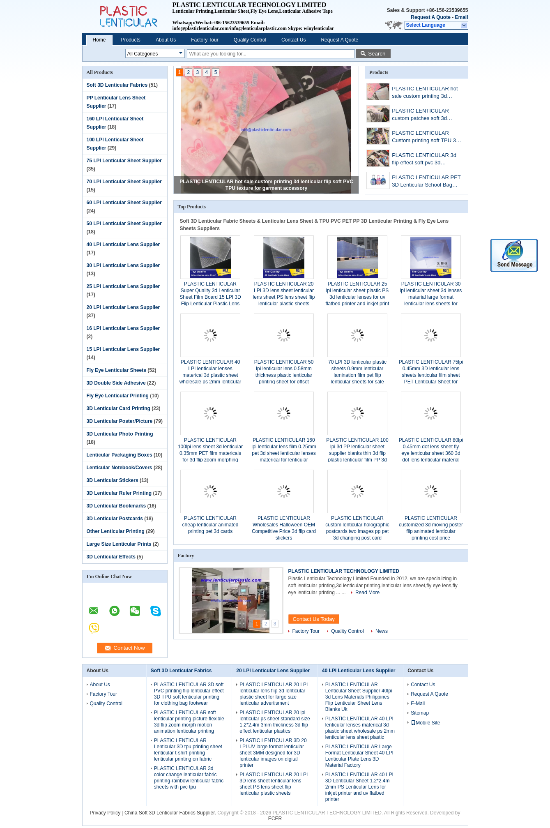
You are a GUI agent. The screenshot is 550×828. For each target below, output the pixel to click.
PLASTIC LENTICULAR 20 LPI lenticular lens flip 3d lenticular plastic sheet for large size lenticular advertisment (273, 694)
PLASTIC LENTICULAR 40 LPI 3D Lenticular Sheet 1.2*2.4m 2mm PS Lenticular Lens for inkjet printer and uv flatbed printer (359, 787)
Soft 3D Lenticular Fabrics (117, 85)
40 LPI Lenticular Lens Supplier (123, 244)
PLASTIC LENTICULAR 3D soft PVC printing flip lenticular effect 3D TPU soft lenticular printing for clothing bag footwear (189, 694)
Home (99, 40)
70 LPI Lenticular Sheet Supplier (124, 182)
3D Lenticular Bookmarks (116, 506)
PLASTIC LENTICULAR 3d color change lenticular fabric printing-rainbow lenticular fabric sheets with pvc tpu (188, 778)
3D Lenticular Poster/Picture (120, 421)
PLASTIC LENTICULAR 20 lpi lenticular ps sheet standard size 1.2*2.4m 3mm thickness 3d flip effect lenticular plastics (274, 722)
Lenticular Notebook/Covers (119, 468)
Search (376, 54)
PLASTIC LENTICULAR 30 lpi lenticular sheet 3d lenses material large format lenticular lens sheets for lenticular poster (431, 297)
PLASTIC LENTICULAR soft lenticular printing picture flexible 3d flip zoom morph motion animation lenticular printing (189, 722)
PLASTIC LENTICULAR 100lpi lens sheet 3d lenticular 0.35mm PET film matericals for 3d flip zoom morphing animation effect (210, 453)
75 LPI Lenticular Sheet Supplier (124, 161)
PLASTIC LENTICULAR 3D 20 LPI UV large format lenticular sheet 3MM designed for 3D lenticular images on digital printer (272, 753)
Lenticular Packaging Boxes (119, 455)
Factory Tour (204, 40)
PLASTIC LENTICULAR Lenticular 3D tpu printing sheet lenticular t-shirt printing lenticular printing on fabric (188, 750)
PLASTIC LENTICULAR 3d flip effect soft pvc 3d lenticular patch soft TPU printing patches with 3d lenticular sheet (424, 159)
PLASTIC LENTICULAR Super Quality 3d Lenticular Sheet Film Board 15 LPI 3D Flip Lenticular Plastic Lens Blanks (210, 297)
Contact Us (293, 40)
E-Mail (418, 703)
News (381, 631)
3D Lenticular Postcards (115, 518)
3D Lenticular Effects (111, 557)
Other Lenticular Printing (116, 531)
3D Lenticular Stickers (112, 480)
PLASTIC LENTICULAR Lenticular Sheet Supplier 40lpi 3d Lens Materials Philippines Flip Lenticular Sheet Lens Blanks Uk (358, 697)
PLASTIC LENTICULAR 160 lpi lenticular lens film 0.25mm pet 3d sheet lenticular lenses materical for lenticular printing (283, 453)
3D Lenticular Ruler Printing (119, 493)
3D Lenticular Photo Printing (120, 434)
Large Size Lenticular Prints (119, 544)
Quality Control (250, 40)
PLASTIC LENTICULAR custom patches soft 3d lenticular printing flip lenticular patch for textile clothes (421, 115)
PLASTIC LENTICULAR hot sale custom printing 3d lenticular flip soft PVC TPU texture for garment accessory (425, 93)
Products (130, 40)
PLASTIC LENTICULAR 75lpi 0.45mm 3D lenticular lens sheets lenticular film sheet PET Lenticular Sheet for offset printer (431, 375)
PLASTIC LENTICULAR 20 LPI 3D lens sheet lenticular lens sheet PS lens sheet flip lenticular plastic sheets (273, 784)
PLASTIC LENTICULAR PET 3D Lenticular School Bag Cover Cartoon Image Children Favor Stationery (426, 181)
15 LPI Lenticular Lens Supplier (123, 349)
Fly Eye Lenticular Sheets (116, 370)
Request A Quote (430, 17)
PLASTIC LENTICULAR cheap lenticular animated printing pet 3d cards (210, 524)
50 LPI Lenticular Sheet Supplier (124, 223)
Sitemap (420, 713)
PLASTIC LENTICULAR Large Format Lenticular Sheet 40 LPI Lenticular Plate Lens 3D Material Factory (359, 756)
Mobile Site (425, 723)
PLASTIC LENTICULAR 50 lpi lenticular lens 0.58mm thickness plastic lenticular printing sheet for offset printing (284, 375)
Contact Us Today (314, 619)
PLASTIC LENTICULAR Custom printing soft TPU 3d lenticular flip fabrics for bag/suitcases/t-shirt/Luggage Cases (427, 137)
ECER (275, 818)
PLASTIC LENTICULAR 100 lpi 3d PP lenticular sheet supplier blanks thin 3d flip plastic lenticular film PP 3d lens (357, 453)
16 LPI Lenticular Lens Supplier (123, 328)
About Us (166, 40)
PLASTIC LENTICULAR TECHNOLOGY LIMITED (343, 571)
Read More (367, 592)
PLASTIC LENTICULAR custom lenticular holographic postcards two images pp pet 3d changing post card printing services (357, 531)
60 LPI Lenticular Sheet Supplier (124, 202)
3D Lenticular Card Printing (118, 408)
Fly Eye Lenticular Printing (118, 396)
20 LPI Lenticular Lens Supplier (123, 307)
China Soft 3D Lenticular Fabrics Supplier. (170, 813)
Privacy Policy (105, 813)
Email (461, 17)
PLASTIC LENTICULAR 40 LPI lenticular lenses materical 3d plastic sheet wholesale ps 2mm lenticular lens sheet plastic (210, 375)
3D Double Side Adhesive (116, 383)
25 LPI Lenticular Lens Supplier (123, 286)
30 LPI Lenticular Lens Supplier (123, 265)
